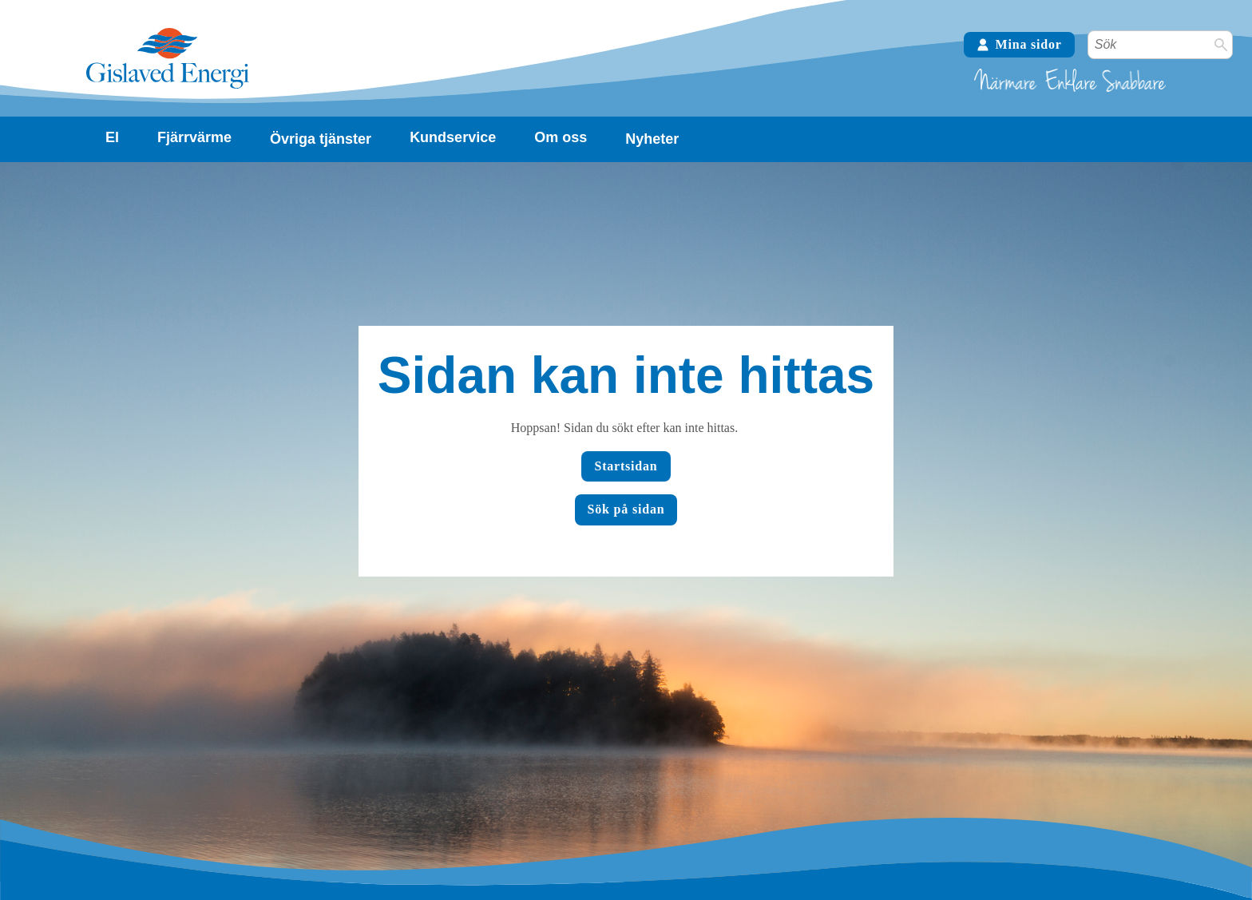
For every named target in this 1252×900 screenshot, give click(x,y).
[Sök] (1221, 45)
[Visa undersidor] (112, 138)
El (112, 137)
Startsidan (625, 466)
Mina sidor (1019, 44)
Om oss (560, 137)
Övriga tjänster (320, 139)
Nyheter (652, 139)
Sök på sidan (626, 509)
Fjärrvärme (194, 137)
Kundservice (453, 137)
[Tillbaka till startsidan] (167, 86)
